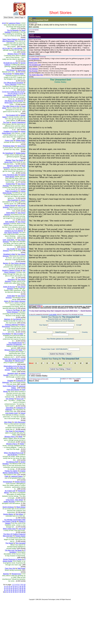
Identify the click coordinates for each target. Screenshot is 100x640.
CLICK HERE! (51, 297)
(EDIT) (32, 18)
